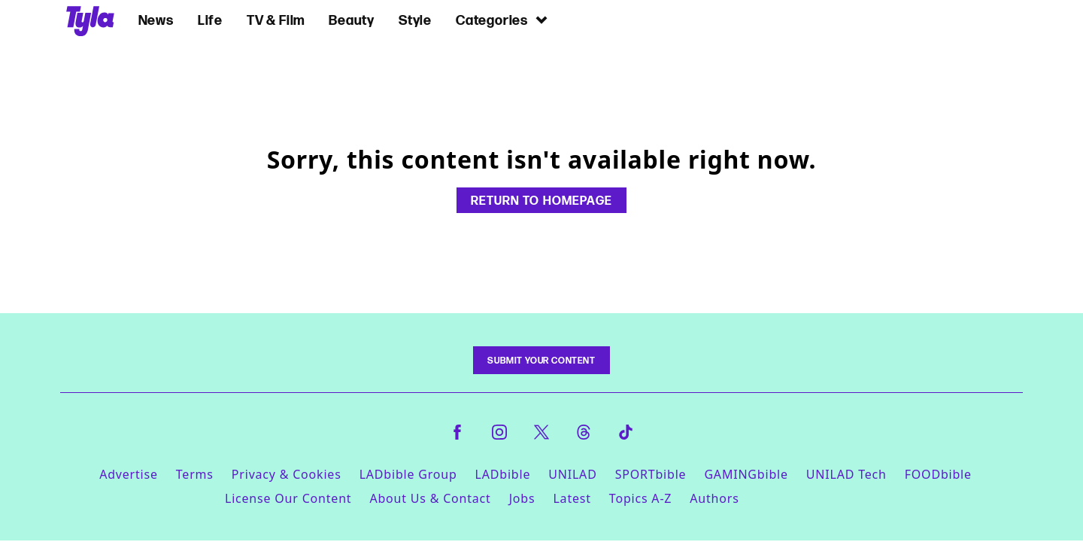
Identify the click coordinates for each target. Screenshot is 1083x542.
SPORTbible (651, 474)
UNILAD (572, 474)
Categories (502, 20)
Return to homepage (541, 200)
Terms (195, 474)
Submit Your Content (541, 360)
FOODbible (938, 474)
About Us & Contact (429, 498)
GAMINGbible (745, 474)
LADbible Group (408, 474)
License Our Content (288, 498)
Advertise (128, 474)
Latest (571, 498)
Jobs (522, 498)
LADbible (503, 474)
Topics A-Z (640, 498)
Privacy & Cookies (286, 474)
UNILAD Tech (846, 474)
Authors (714, 498)
